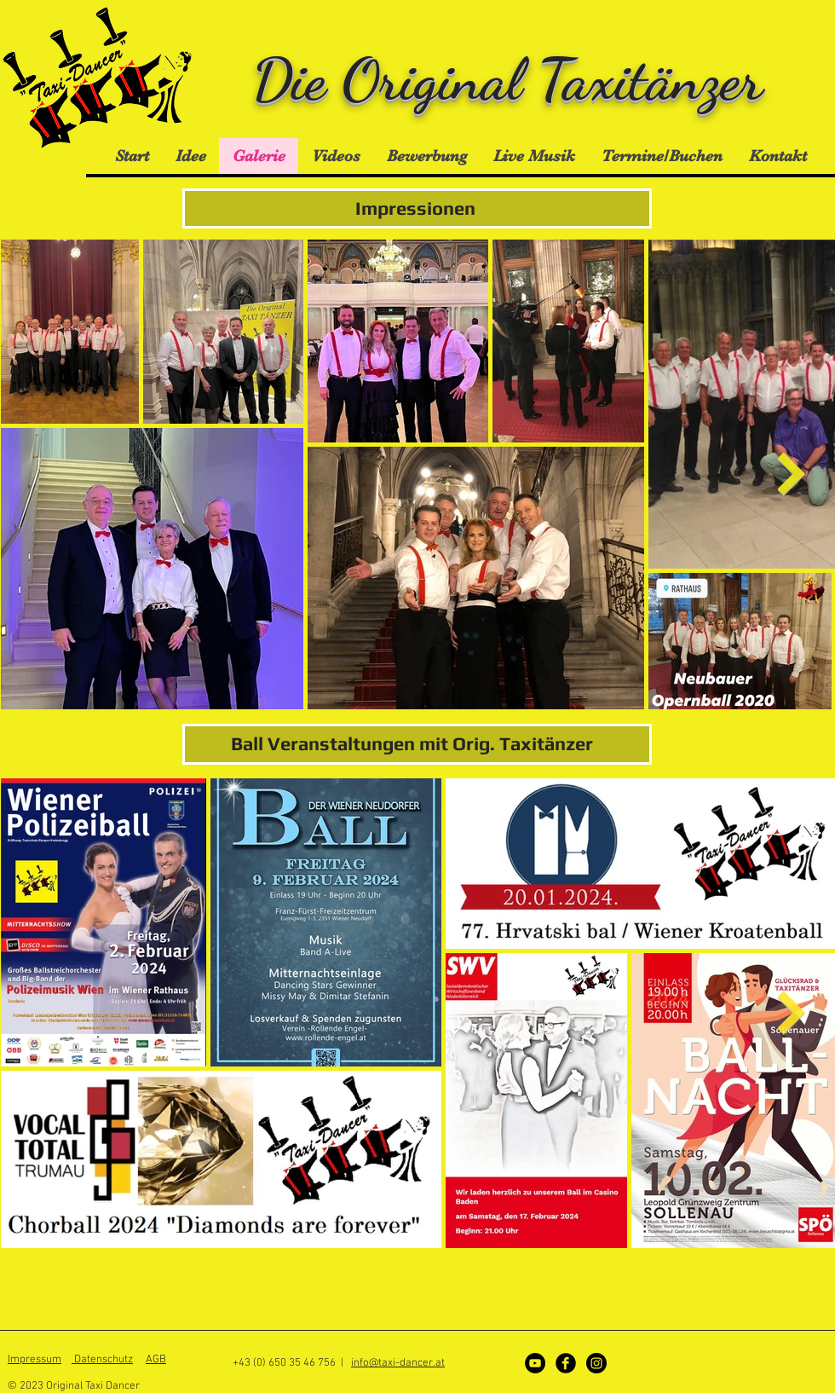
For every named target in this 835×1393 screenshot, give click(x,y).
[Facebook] (566, 1363)
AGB (156, 1360)
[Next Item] (791, 474)
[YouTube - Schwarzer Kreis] (535, 1363)
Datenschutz (102, 1360)
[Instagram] (596, 1363)
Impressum (34, 1360)
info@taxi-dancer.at (398, 1363)
